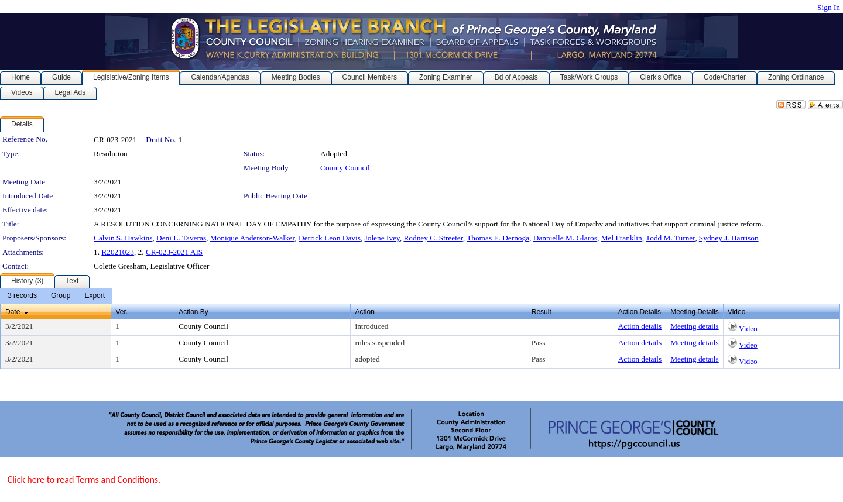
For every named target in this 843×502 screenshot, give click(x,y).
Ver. (121, 312)
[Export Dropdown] (94, 296)
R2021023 (117, 251)
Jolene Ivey (382, 237)
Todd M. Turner (670, 237)
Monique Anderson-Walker (252, 237)
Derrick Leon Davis (330, 237)
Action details (640, 326)
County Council (345, 167)
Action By (193, 312)
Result (541, 312)
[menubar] (56, 296)
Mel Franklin (621, 237)
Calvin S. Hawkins (123, 237)
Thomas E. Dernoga (498, 237)
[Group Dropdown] (60, 296)
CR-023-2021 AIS (174, 251)
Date (12, 312)
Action (364, 312)
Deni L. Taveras (181, 237)
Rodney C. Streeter (432, 237)
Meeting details (694, 326)
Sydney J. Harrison (729, 237)
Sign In (828, 7)
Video (748, 328)
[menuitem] (22, 296)
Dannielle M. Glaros (565, 237)
